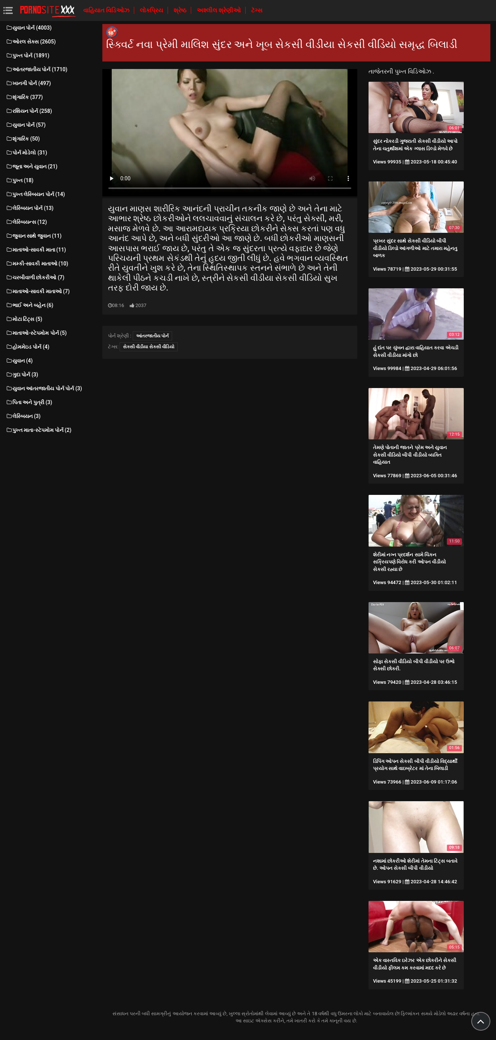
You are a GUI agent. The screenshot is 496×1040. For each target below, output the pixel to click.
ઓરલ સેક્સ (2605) (31, 42)
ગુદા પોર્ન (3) (22, 375)
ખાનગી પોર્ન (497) (28, 83)
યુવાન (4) (19, 361)
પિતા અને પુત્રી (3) (29, 402)
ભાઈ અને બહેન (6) (29, 305)
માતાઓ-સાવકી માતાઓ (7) (38, 291)
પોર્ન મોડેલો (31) (26, 153)
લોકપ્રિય (152, 10)
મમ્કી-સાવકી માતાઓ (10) (37, 264)
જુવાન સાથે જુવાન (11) (33, 236)
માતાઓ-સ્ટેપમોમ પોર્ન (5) (36, 333)
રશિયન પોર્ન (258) (29, 111)
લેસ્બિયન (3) (23, 416)
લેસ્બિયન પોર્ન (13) (30, 208)
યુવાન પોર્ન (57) (26, 125)
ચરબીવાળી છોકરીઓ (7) (35, 277)
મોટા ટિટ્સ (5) (24, 319)
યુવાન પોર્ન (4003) (29, 28)
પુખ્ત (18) (19, 180)
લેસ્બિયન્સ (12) (26, 222)
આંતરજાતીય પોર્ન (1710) (36, 69)
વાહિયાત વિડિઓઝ (107, 10)
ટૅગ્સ (256, 10)
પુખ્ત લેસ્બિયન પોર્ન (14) (35, 194)
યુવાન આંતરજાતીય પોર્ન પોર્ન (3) (44, 388)
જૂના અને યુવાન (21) (31, 166)
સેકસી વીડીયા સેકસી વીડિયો (148, 346)
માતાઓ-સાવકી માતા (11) (36, 250)
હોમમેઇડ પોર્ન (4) (27, 347)
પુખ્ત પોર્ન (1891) (27, 55)
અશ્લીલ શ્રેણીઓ (219, 10)
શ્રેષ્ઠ (181, 10)
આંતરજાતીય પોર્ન (152, 336)
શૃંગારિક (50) (23, 139)
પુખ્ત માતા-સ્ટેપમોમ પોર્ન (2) (38, 430)
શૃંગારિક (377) (24, 97)
